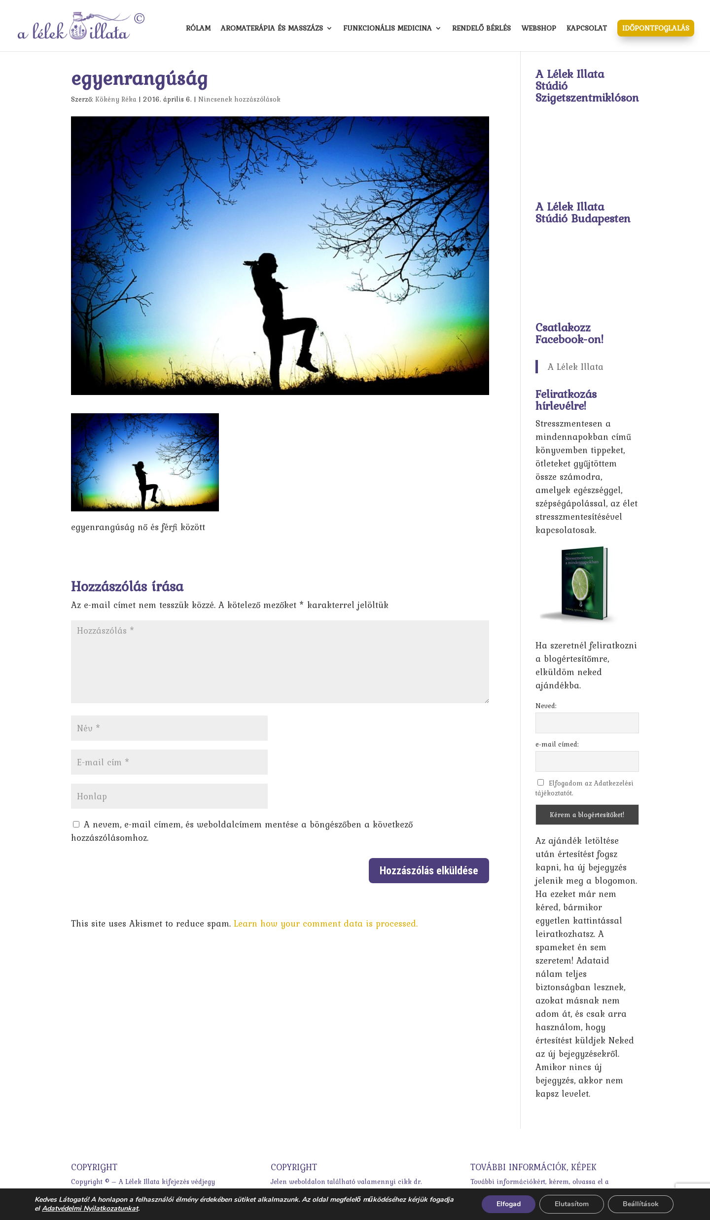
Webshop (538, 29)
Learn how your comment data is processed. (326, 923)
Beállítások (641, 1204)
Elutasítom (572, 1204)
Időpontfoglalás (655, 28)
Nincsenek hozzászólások (239, 99)
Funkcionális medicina (387, 29)
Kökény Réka (116, 99)
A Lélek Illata (576, 366)
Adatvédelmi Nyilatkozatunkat (90, 1208)
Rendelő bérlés (481, 29)
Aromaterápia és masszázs (272, 29)
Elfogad (509, 1204)
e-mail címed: (557, 744)
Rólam (198, 29)
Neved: (546, 706)
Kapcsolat (587, 29)
